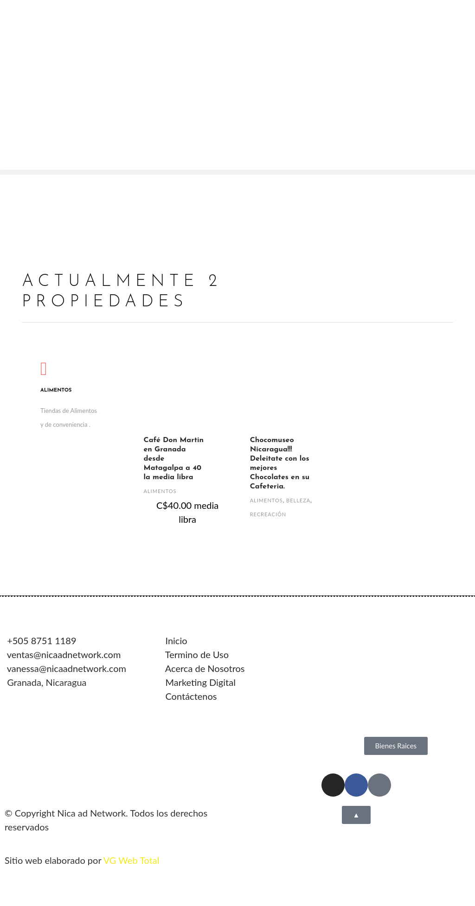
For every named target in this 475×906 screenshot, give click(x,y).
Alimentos (160, 491)
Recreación (268, 514)
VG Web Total (131, 860)
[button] (237, 172)
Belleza (298, 500)
